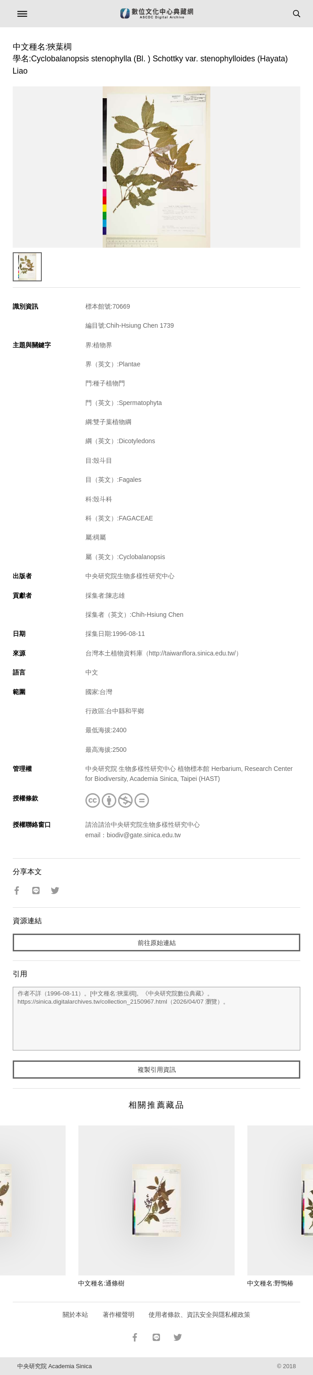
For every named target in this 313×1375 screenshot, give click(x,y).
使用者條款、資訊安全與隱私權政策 (199, 1314)
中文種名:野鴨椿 (270, 1283)
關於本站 (75, 1314)
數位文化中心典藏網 (156, 13)
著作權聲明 (118, 1314)
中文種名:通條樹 (101, 1283)
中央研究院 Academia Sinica (54, 1366)
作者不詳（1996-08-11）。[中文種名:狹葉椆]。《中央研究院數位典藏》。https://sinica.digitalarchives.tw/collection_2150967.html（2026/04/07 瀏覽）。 (157, 1018)
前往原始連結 (157, 942)
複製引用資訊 (157, 1069)
